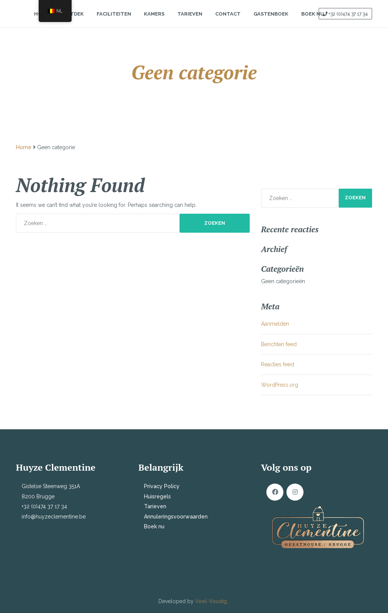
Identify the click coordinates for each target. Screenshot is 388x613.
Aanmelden (275, 324)
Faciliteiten (114, 20)
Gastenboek (270, 20)
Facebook (274, 492)
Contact (228, 20)
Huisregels (157, 496)
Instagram (295, 492)
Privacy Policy (162, 486)
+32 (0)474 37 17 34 (348, 20)
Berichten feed (279, 344)
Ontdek (73, 20)
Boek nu (154, 526)
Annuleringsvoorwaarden (176, 517)
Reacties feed (277, 364)
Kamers (154, 20)
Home (23, 147)
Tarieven (189, 20)
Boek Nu (312, 20)
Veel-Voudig (211, 601)
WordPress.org (279, 385)
